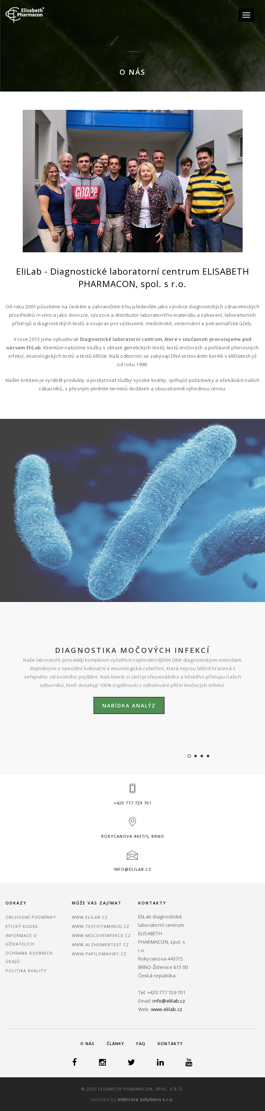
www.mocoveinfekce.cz (101, 935)
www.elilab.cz (90, 917)
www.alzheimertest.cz (100, 944)
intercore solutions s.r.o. (146, 1099)
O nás (87, 1043)
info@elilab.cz (132, 869)
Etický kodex (21, 926)
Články (115, 1043)
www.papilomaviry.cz (99, 953)
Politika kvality (26, 970)
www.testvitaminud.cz (100, 926)
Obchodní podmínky (30, 917)
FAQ (141, 1043)
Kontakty (170, 1043)
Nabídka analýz (129, 705)
